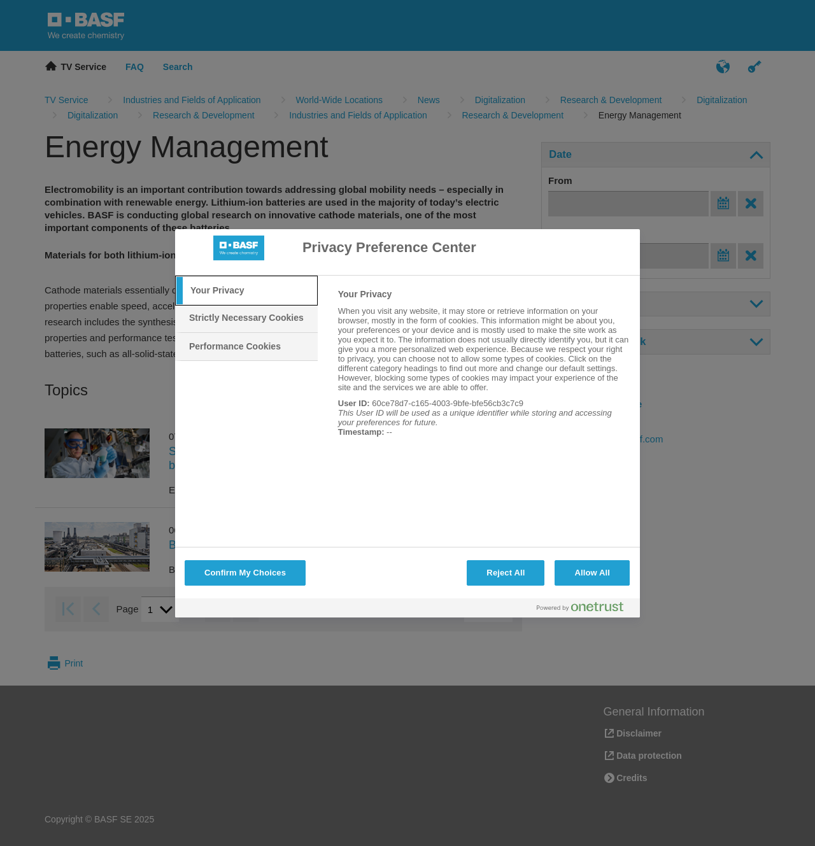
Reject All (505, 572)
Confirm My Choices (245, 572)
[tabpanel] (483, 369)
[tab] (246, 291)
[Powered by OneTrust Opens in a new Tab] (585, 609)
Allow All (592, 572)
